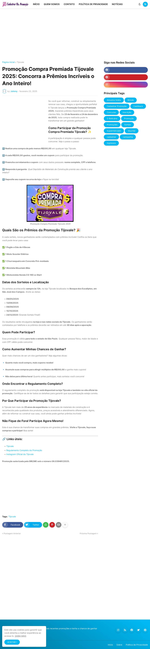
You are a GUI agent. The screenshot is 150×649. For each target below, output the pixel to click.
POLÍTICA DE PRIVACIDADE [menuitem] (93, 4)
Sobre (119, 644)
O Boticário (112, 118)
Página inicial (8, 62)
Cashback (138, 106)
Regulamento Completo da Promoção (24, 450)
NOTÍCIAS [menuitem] (117, 4)
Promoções (112, 124)
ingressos (111, 143)
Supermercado (114, 130)
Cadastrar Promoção (117, 106)
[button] (139, 4)
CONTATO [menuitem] (69, 4)
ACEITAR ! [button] (12, 642)
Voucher (131, 130)
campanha (128, 137)
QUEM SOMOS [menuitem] (52, 4)
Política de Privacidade (137, 644)
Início (110, 644)
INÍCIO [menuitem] (36, 4)
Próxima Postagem (88, 533)
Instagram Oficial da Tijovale (20, 454)
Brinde (131, 100)
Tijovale (20, 62)
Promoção (129, 118)
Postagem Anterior (12, 533)
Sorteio (127, 124)
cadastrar (111, 137)
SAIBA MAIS (20, 636)
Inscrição (127, 112)
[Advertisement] (75, 34)
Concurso (111, 112)
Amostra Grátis (114, 100)
